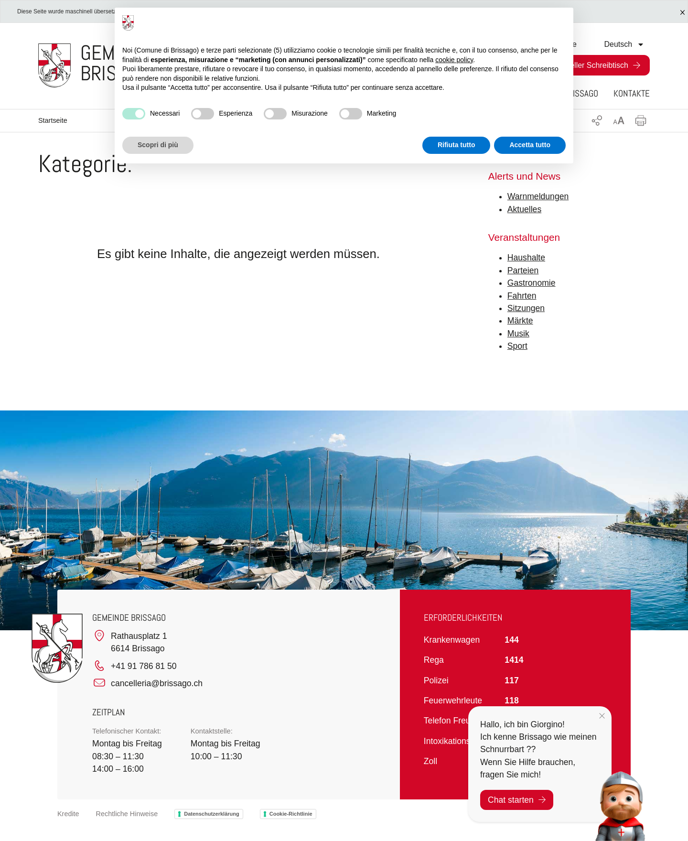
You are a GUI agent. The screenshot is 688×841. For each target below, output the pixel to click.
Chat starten (517, 800)
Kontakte (631, 93)
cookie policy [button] (454, 60)
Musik (518, 333)
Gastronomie (531, 283)
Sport (517, 346)
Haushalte (526, 257)
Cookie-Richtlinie (290, 814)
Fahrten (522, 296)
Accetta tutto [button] (529, 145)
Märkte (520, 320)
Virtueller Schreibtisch (591, 65)
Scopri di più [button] (158, 145)
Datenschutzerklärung (211, 814)
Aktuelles (524, 209)
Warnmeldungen (538, 196)
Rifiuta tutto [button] (456, 145)
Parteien (523, 270)
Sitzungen (526, 308)
